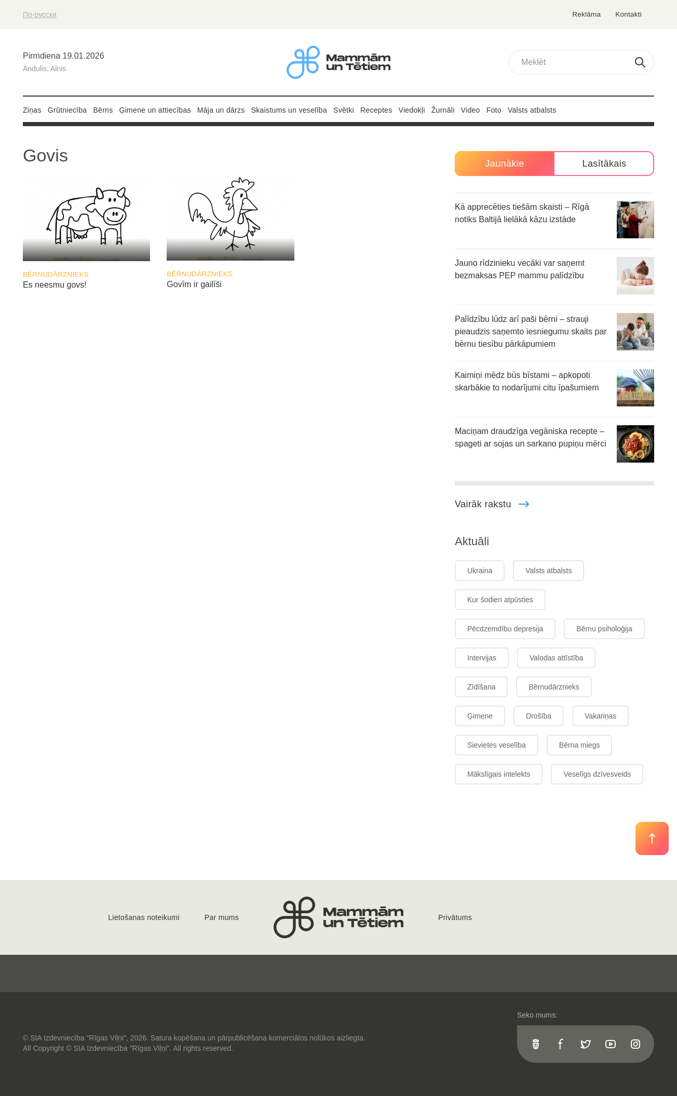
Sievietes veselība (496, 745)
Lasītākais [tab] (604, 163)
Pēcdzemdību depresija (505, 629)
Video (470, 110)
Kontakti (628, 14)
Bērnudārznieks (56, 274)
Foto (494, 110)
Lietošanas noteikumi (144, 917)
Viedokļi (412, 110)
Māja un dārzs (221, 110)
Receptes (376, 110)
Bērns (103, 110)
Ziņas (32, 110)
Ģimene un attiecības (155, 110)
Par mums (222, 917)
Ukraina (479, 570)
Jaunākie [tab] (504, 163)
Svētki (343, 110)
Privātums (455, 917)
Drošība (538, 716)
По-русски (40, 14)
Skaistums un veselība (289, 110)
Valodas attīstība (556, 658)
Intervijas (481, 658)
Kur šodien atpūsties (500, 600)
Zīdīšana (481, 687)
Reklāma (587, 14)
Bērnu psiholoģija (604, 629)
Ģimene (480, 716)
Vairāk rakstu (492, 504)
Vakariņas (600, 716)
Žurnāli (443, 110)
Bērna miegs (579, 745)
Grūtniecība (67, 110)
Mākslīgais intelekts (498, 774)
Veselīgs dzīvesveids (597, 774)
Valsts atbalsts (532, 110)
